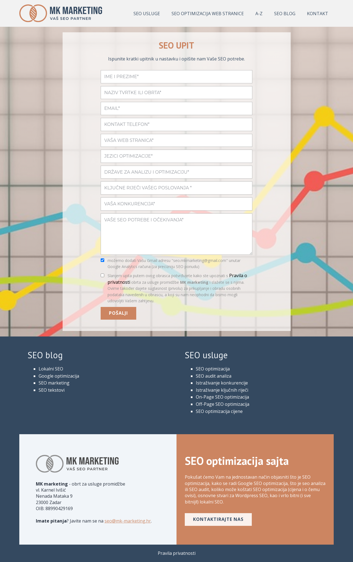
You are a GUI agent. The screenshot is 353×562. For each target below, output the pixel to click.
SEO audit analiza (213, 376)
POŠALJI (118, 313)
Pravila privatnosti (177, 553)
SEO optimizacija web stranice (208, 13)
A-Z (259, 13)
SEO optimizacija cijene (219, 411)
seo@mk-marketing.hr (128, 521)
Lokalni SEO (51, 369)
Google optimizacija (59, 376)
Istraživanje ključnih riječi (222, 390)
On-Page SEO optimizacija (222, 397)
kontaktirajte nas (218, 519)
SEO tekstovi (52, 390)
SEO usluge (146, 13)
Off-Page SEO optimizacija (222, 404)
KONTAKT (317, 13)
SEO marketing (54, 383)
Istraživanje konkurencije (222, 383)
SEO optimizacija (213, 369)
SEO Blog (284, 13)
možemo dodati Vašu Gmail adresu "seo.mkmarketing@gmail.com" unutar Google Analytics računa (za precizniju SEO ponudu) (174, 263)
